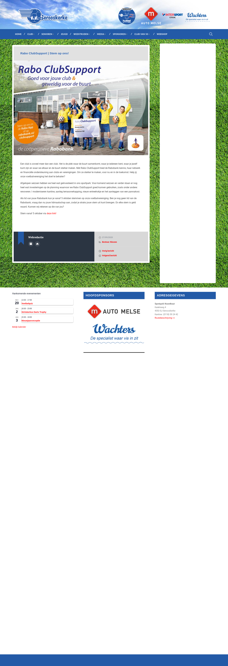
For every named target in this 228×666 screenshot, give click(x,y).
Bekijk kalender (19, 327)
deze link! (51, 213)
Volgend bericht (109, 255)
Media (100, 34)
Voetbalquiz (27, 303)
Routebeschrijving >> (165, 318)
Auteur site (37, 243)
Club (30, 34)
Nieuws (113, 242)
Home (18, 34)
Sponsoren (119, 34)
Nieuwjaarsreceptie (31, 320)
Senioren (47, 34)
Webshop (162, 34)
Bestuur (105, 242)
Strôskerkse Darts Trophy (34, 312)
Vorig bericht (108, 251)
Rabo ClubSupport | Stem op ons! (44, 53)
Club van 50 (141, 34)
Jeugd (64, 34)
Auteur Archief (30, 243)
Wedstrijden (81, 34)
